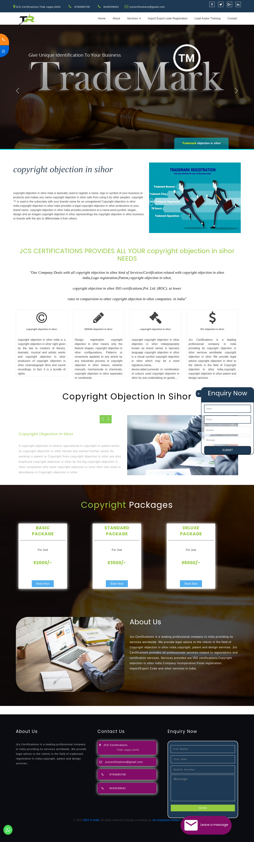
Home (102, 18)
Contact (232, 18)
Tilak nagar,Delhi (128, 749)
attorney (119, 707)
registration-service (12, 707)
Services (132, 18)
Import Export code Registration (168, 18)
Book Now (42, 583)
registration (141, 707)
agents (129, 707)
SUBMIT (227, 450)
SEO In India (91, 820)
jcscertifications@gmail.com (147, 6)
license (178, 707)
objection (90, 707)
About (116, 18)
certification (214, 707)
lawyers (102, 707)
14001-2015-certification (30, 712)
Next (236, 90)
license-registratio (195, 707)
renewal (154, 707)
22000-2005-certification (61, 712)
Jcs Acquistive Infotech (166, 820)
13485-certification (119, 712)
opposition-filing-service (69, 707)
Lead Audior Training (207, 18)
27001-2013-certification (92, 712)
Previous (18, 90)
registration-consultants (39, 707)
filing (110, 707)
